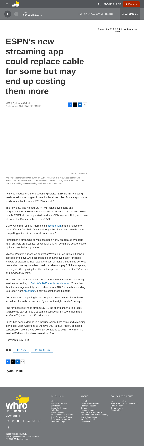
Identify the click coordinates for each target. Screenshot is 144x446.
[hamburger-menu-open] (7, 4)
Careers (84, 408)
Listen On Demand (59, 408)
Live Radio (55, 406)
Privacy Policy (117, 406)
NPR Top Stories (42, 350)
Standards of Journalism (91, 413)
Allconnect (29, 291)
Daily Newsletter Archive (61, 417)
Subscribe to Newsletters (62, 415)
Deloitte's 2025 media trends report (50, 283)
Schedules (55, 410)
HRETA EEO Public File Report (124, 404)
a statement (54, 225)
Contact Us (86, 421)
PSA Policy (116, 410)
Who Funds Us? (88, 419)
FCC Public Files (118, 401)
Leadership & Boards (90, 404)
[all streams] (130, 14)
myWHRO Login (113, 4)
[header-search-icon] (99, 4)
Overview (85, 401)
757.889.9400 (11, 439)
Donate (132, 4)
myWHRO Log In (58, 421)
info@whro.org (22, 439)
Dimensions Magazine (60, 419)
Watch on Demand (59, 404)
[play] (7, 14)
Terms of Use (116, 408)
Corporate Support (89, 410)
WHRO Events (57, 413)
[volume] (16, 14)
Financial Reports (88, 406)
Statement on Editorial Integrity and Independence (94, 416)
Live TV (54, 401)
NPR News (21, 350)
